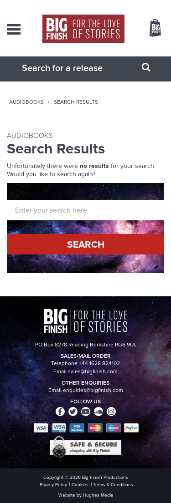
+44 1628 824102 (99, 363)
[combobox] (74, 67)
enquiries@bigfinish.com (93, 390)
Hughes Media (98, 495)
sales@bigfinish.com (93, 371)
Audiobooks (26, 102)
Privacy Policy (53, 484)
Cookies (80, 484)
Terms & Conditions (113, 484)
